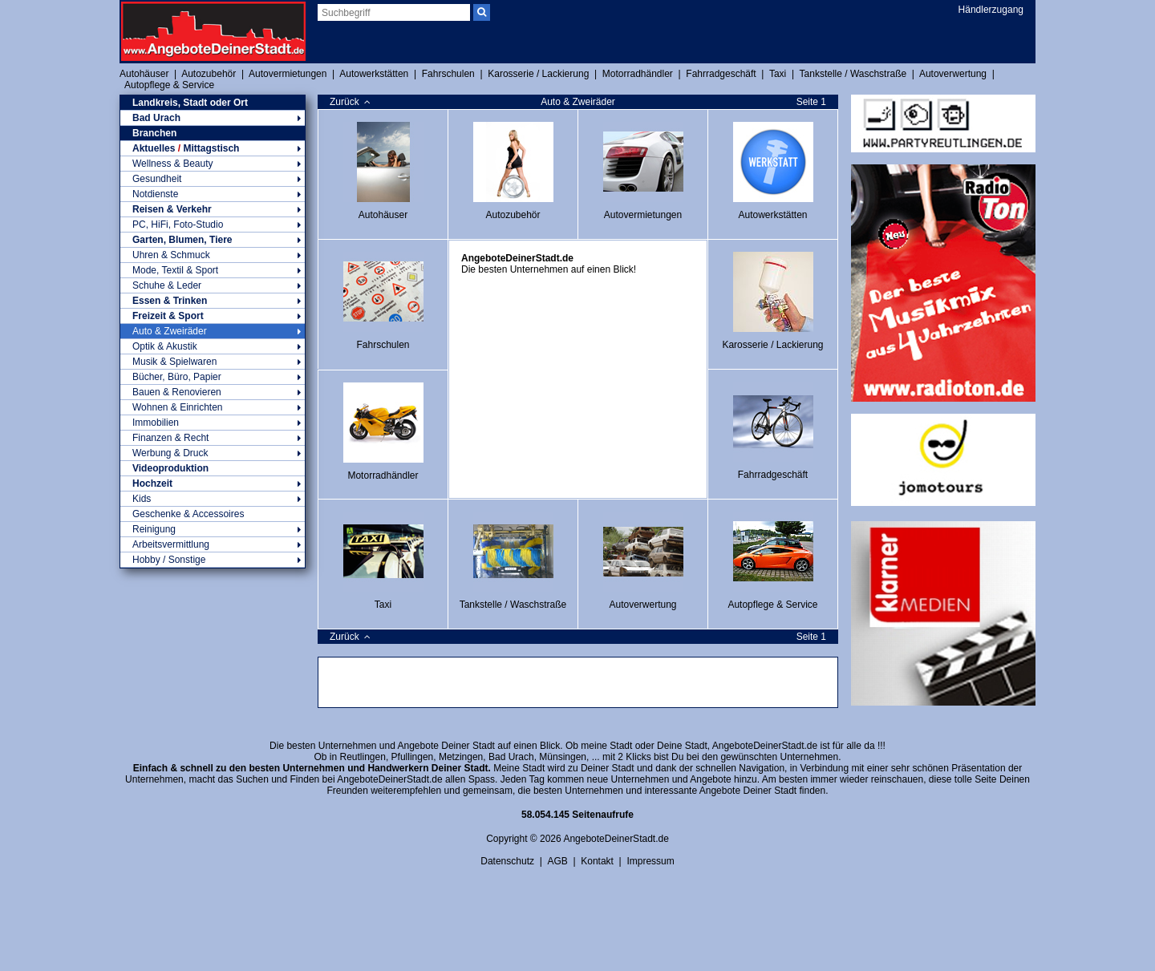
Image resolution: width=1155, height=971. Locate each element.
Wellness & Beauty (212, 163)
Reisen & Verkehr (212, 209)
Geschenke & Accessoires (188, 514)
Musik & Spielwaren (212, 361)
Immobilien (212, 422)
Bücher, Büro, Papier (212, 376)
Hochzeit (212, 483)
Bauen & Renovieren (212, 392)
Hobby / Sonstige (212, 559)
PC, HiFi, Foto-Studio (212, 224)
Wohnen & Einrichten (212, 407)
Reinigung (212, 529)
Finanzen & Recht (212, 437)
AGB (557, 861)
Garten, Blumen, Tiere (212, 239)
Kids (212, 498)
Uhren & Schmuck (212, 255)
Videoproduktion (170, 468)
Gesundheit (212, 178)
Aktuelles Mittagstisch (212, 148)
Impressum (650, 861)
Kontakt (597, 861)
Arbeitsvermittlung (212, 544)
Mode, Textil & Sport (212, 270)
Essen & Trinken (212, 300)
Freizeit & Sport (212, 316)
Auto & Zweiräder (212, 331)
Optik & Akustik (212, 346)
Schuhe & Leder (212, 285)
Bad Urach (212, 117)
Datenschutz (507, 861)
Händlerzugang (990, 9)
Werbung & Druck (212, 453)
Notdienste (212, 194)
